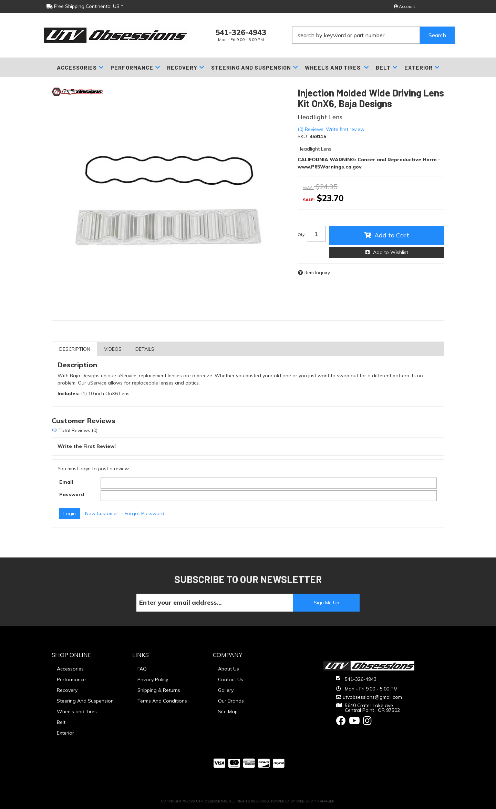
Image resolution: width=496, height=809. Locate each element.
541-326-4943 (360, 679)
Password (71, 494)
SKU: (303, 136)
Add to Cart (391, 235)
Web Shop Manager (315, 801)
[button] (373, 35)
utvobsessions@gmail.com (372, 697)
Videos (113, 349)
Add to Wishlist (390, 252)
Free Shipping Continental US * (84, 6)
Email (66, 482)
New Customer (101, 513)
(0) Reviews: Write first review (331, 129)
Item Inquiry (317, 272)
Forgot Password (144, 513)
